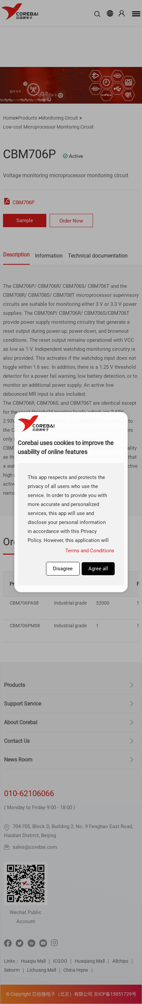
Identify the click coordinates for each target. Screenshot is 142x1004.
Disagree (63, 569)
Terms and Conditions (89, 551)
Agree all (98, 569)
